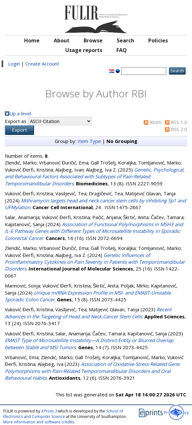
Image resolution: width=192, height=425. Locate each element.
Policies (158, 40)
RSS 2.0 (179, 129)
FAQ (121, 50)
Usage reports (83, 50)
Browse (93, 40)
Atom (155, 122)
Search (125, 40)
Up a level (20, 113)
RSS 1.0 (179, 122)
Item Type (89, 141)
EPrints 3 (49, 411)
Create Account (42, 63)
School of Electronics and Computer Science (63, 413)
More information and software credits (38, 422)
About (61, 40)
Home (32, 40)
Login (14, 63)
